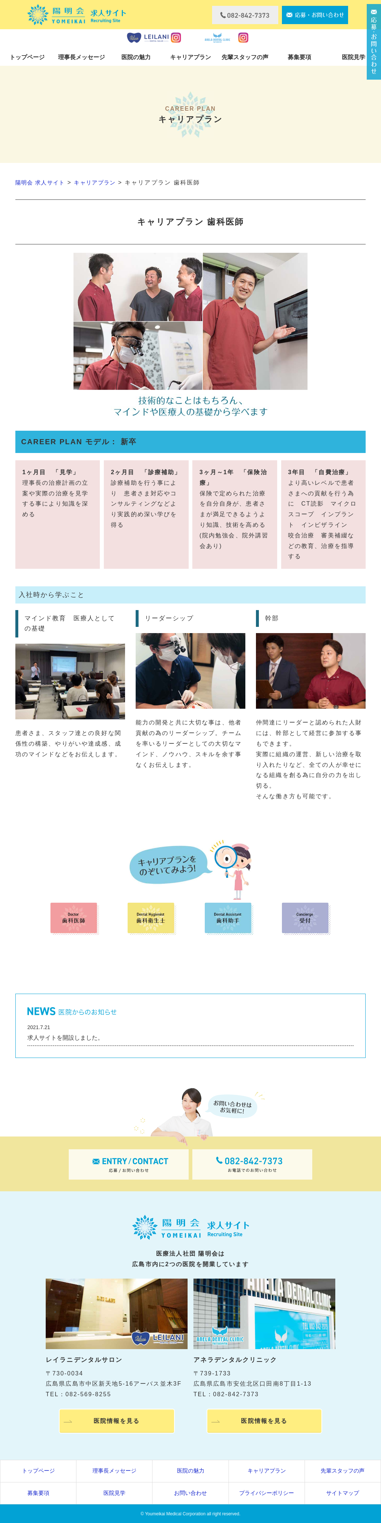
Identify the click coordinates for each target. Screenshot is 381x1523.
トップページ (27, 57)
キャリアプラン (190, 57)
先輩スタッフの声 (245, 57)
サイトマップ (342, 1492)
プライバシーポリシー (266, 1492)
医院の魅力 (136, 57)
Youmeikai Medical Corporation (175, 1513)
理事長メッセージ (81, 57)
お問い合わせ (190, 1492)
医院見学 (353, 57)
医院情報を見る (117, 1422)
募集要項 (299, 57)
